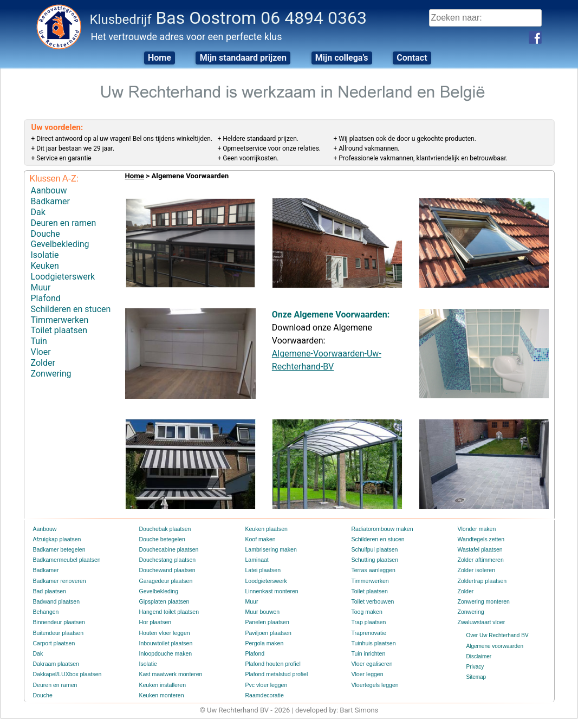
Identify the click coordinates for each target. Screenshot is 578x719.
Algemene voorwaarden (495, 646)
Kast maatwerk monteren (169, 674)
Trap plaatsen (368, 622)
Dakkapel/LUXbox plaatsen (66, 674)
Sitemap (476, 677)
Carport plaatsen (53, 643)
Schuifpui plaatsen (374, 550)
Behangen (45, 612)
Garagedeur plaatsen (164, 581)
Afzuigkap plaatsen (56, 539)
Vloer (41, 343)
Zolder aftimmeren (480, 560)
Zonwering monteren (483, 602)
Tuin (39, 333)
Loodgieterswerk (63, 272)
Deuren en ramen (63, 221)
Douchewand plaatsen (166, 570)
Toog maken (366, 612)
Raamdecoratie (263, 695)
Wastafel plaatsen (479, 550)
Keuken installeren (161, 685)
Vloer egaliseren (371, 664)
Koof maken (259, 539)
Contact (416, 58)
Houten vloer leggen (163, 633)
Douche (45, 231)
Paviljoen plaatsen (267, 633)
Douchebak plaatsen (164, 529)
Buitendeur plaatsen (57, 633)
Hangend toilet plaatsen (167, 612)
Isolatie (45, 251)
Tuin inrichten (368, 654)
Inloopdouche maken (164, 654)
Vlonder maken (476, 529)
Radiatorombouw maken (381, 529)
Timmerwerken (60, 313)
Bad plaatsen (48, 591)
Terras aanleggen (372, 570)
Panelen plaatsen (266, 622)
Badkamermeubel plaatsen (65, 560)
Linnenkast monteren (270, 591)
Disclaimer (479, 656)
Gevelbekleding (60, 241)
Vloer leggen (367, 674)
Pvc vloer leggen (265, 685)
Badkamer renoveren (58, 581)
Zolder (43, 353)
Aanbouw (49, 190)
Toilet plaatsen (59, 323)
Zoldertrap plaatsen (481, 581)
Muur (41, 282)
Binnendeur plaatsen (58, 622)
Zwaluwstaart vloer (480, 622)
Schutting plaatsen (374, 560)
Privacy (475, 667)
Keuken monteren (160, 695)
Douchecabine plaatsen (167, 550)
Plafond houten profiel (271, 664)
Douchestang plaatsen (166, 560)
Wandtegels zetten (480, 539)
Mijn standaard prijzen (241, 58)
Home (155, 58)
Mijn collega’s (342, 58)
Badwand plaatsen (55, 602)
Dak (38, 210)
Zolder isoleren (475, 570)
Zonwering (51, 364)
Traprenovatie (368, 633)
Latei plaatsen (262, 570)
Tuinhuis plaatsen (373, 643)
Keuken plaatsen (265, 529)
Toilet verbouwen (372, 602)
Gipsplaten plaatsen (163, 602)
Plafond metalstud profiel (275, 674)
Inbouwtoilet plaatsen (164, 643)
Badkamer (50, 200)
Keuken (45, 261)
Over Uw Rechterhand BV (497, 635)
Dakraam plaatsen (55, 664)
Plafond (46, 292)
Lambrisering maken (270, 550)
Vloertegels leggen (374, 685)
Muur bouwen (261, 612)
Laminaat (256, 560)
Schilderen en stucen (71, 302)
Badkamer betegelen (58, 550)
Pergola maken (263, 643)
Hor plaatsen (154, 622)
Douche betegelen (161, 539)
